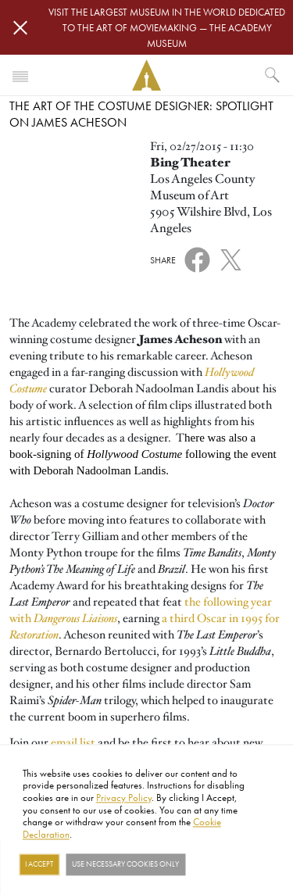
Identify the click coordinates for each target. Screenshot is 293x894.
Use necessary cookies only (125, 864)
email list (73, 742)
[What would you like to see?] (272, 75)
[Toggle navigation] (20, 75)
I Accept (39, 864)
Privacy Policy (124, 797)
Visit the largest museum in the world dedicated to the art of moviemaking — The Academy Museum (166, 27)
